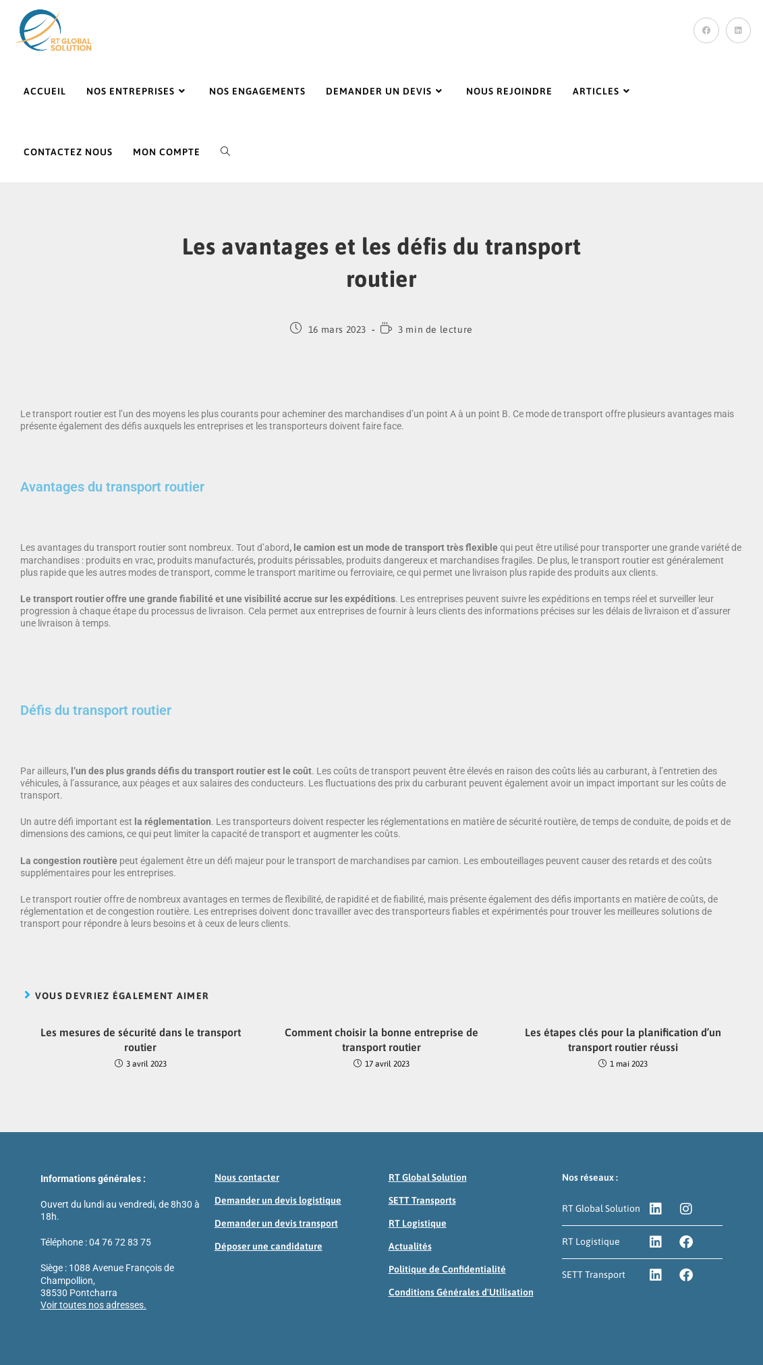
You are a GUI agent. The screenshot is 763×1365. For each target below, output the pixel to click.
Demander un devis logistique (278, 1200)
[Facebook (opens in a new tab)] (706, 30)
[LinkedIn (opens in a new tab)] (738, 30)
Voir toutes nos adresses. (93, 1305)
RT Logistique (418, 1223)
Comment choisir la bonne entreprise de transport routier (381, 1039)
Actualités (410, 1246)
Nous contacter (247, 1177)
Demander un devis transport (276, 1223)
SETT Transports (422, 1200)
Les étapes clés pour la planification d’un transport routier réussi (623, 1039)
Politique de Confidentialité (447, 1269)
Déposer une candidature (268, 1246)
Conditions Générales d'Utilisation (461, 1292)
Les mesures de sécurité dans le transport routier (140, 1039)
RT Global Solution (428, 1177)
